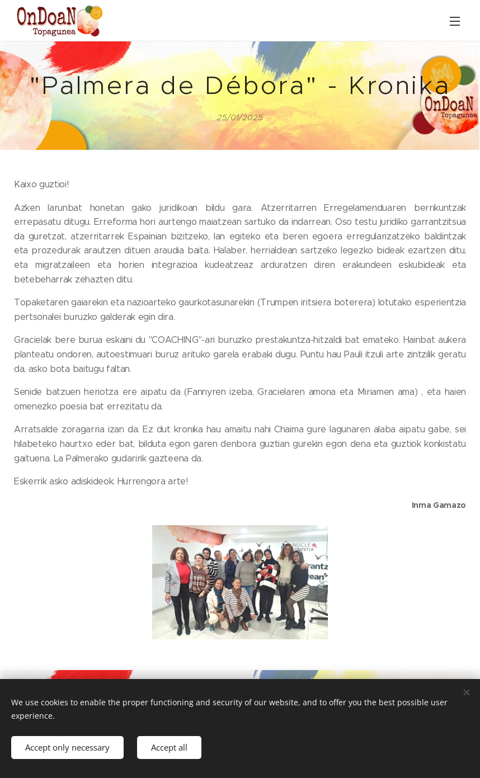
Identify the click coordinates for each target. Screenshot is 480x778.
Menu (455, 21)
